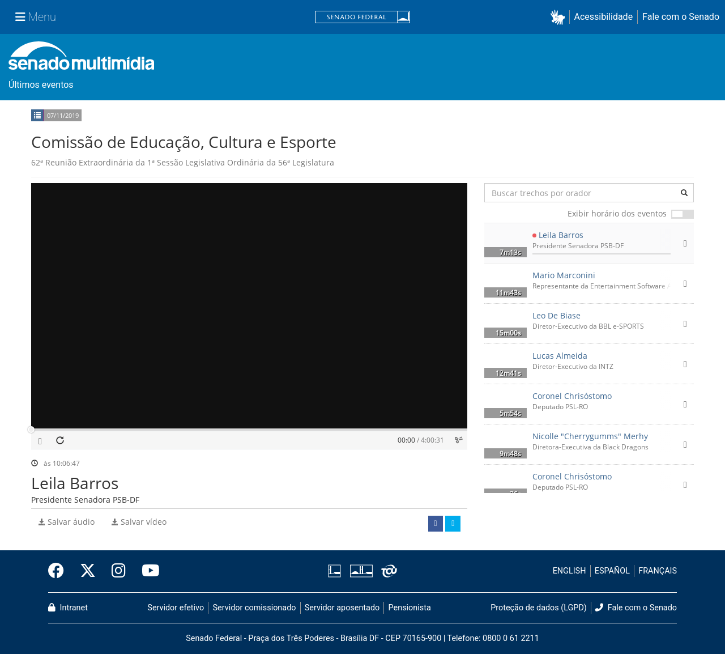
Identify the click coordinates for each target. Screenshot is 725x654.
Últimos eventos (41, 84)
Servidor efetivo (175, 608)
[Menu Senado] (36, 17)
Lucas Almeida (559, 355)
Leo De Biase (556, 315)
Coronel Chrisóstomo (572, 395)
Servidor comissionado (254, 608)
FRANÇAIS (657, 571)
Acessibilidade (603, 16)
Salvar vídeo (139, 521)
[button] (560, 17)
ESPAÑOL (612, 571)
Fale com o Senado (680, 16)
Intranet (68, 608)
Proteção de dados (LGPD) (539, 608)
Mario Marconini (563, 275)
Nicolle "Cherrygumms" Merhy (590, 436)
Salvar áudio (67, 521)
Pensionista (410, 608)
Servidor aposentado (342, 608)
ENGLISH (569, 571)
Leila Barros (561, 235)
